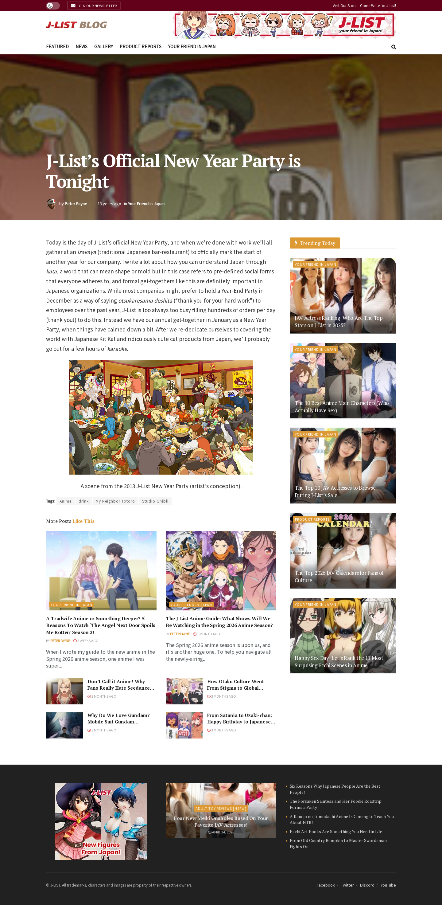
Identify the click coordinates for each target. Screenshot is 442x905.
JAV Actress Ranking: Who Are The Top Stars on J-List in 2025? (339, 321)
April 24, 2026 (221, 831)
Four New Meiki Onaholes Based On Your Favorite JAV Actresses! (221, 821)
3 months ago (221, 696)
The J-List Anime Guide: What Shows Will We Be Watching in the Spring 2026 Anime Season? (219, 622)
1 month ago (206, 633)
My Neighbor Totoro (115, 500)
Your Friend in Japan (191, 46)
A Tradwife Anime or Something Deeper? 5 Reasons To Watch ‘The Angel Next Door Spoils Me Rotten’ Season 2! (100, 625)
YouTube (388, 885)
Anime (66, 500)
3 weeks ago (86, 640)
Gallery (103, 46)
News (81, 46)
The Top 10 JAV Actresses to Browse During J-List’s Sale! (335, 491)
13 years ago (109, 203)
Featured (57, 46)
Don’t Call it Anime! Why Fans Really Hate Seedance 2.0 (118, 687)
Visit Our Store (344, 5)
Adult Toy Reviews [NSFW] (221, 808)
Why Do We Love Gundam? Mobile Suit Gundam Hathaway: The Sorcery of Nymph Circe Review (118, 725)
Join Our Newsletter (94, 5)
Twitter (347, 885)
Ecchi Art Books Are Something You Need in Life (336, 831)
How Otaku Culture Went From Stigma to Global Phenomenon (235, 687)
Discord (367, 885)
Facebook (326, 885)
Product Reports (140, 46)
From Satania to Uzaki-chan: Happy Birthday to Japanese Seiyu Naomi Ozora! (239, 721)
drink (84, 500)
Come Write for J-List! (378, 5)
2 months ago (101, 696)
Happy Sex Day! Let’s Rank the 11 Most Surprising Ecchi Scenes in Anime (339, 661)
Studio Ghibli (155, 500)
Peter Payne (76, 203)
